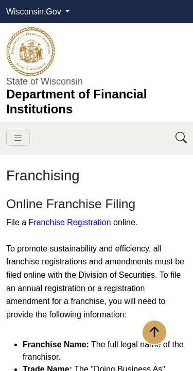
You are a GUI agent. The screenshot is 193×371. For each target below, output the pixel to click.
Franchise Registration (70, 222)
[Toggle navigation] (18, 138)
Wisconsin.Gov (34, 11)
